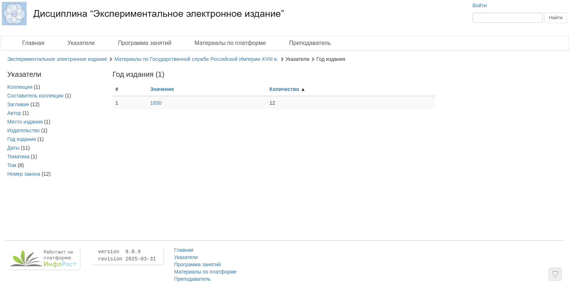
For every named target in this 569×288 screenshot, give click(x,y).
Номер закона (23, 174)
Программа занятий (144, 43)
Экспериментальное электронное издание (57, 59)
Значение (162, 89)
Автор (14, 113)
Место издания (25, 122)
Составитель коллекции (35, 96)
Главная (33, 43)
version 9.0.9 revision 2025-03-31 (127, 255)
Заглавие (18, 104)
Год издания (21, 139)
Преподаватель (310, 43)
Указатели (81, 43)
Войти (479, 5)
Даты (13, 148)
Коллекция (19, 87)
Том (11, 165)
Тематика (18, 156)
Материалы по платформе (230, 43)
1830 (155, 103)
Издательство (23, 130)
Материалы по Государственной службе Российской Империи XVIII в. (196, 59)
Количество (284, 89)
